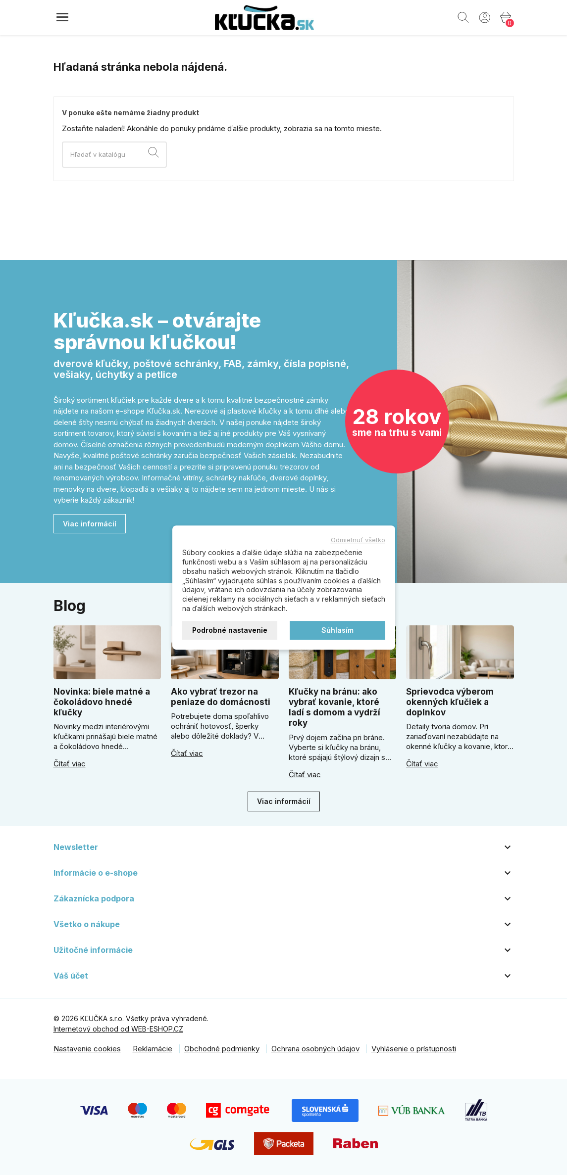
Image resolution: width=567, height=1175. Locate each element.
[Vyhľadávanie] (114, 154)
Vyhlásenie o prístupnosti (413, 1048)
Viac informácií (89, 523)
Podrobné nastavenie (229, 630)
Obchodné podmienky (221, 1048)
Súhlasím (337, 630)
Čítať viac (69, 763)
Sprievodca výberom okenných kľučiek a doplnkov (450, 702)
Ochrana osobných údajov (315, 1048)
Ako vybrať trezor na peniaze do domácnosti (220, 697)
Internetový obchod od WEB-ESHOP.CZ (118, 1029)
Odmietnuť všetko (358, 540)
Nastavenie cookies (87, 1048)
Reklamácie (152, 1048)
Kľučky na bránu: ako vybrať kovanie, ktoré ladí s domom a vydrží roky (334, 707)
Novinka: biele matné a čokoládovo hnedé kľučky (101, 702)
